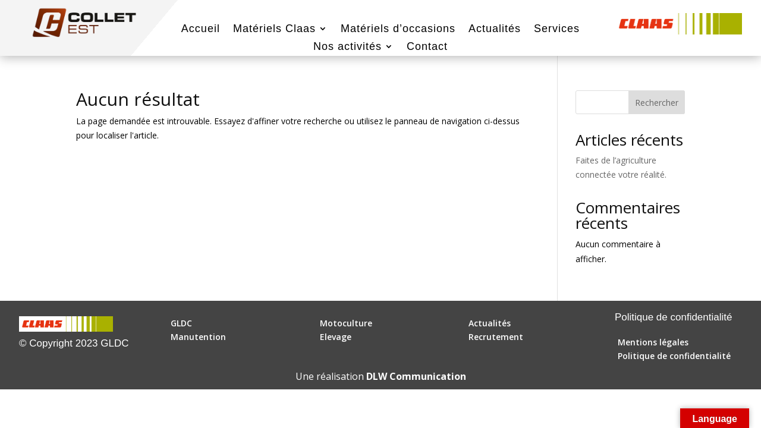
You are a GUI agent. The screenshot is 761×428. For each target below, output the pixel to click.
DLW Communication (416, 376)
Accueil (200, 29)
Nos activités (347, 47)
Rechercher (656, 102)
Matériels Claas (274, 29)
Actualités (494, 29)
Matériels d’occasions (398, 29)
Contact (427, 47)
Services (557, 29)
